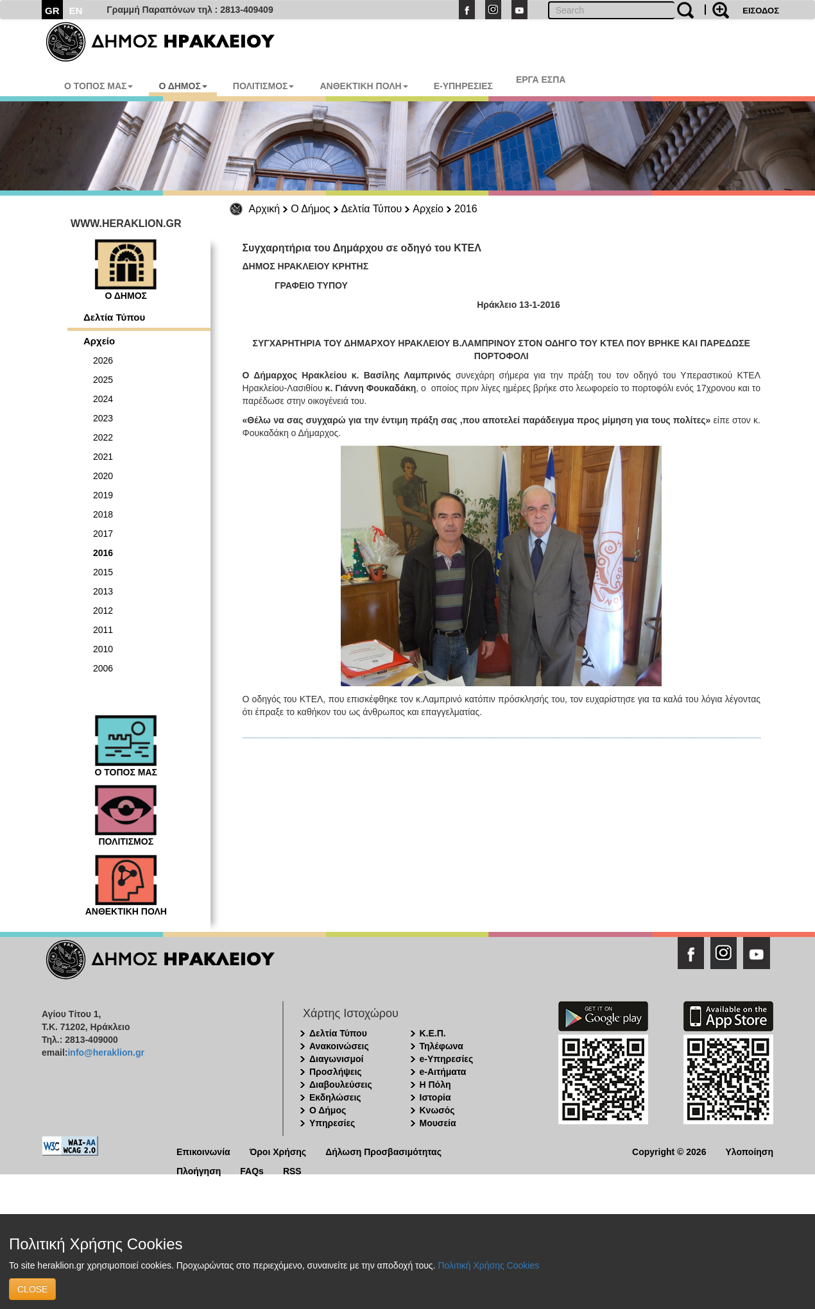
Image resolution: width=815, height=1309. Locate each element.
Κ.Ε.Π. (433, 1033)
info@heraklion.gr (105, 1052)
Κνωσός (437, 1110)
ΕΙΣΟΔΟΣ (760, 10)
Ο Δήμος (310, 208)
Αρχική (264, 208)
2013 (103, 591)
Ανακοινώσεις (339, 1046)
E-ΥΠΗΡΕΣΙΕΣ (463, 86)
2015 (103, 572)
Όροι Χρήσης (278, 1151)
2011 (103, 630)
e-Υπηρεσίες (447, 1059)
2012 (103, 610)
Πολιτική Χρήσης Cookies (488, 1265)
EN (76, 10)
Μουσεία (438, 1123)
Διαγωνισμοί (336, 1059)
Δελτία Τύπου (371, 208)
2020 (103, 476)
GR (52, 10)
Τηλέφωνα (441, 1046)
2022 (103, 437)
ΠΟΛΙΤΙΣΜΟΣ (264, 86)
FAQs (252, 1170)
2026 (103, 360)
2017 (103, 533)
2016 (465, 208)
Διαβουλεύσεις (340, 1084)
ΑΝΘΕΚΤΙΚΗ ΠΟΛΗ (364, 86)
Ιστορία (435, 1097)
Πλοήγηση (198, 1170)
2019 (103, 495)
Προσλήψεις (335, 1072)
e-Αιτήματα (443, 1072)
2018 (103, 514)
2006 (103, 668)
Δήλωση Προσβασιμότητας (383, 1151)
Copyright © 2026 (669, 1151)
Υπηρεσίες (332, 1123)
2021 (103, 457)
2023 (103, 418)
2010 (103, 649)
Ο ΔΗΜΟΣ (183, 86)
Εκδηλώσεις (335, 1097)
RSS (292, 1170)
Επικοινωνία (203, 1151)
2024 (103, 399)
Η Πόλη (435, 1084)
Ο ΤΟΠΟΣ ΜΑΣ (98, 86)
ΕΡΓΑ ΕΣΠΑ (541, 79)
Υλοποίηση (749, 1151)
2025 (103, 380)
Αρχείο (428, 208)
